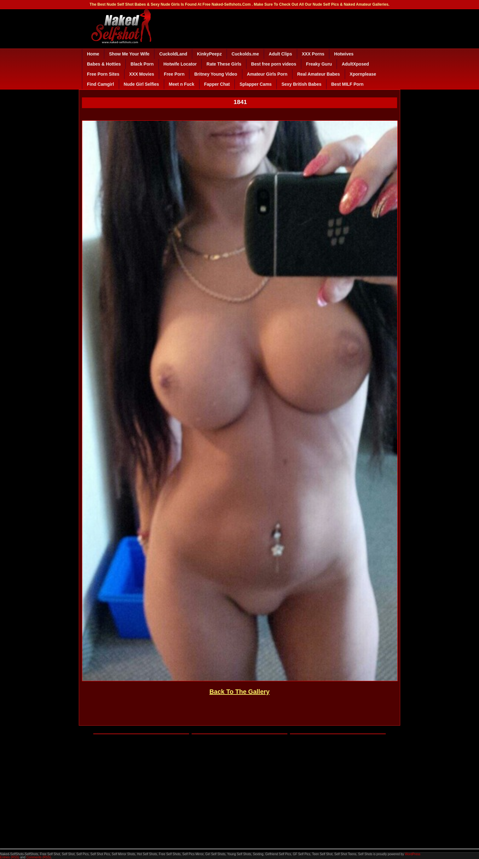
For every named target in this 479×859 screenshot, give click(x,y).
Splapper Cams (256, 84)
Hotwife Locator (180, 64)
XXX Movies (141, 74)
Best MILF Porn (347, 84)
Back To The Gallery (240, 691)
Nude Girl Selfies (141, 84)
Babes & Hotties (104, 64)
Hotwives (343, 53)
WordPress (412, 854)
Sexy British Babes (301, 84)
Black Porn (141, 64)
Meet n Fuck (181, 84)
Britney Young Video (215, 74)
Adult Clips (280, 53)
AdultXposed (355, 64)
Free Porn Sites (103, 74)
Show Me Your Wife (129, 53)
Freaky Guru (319, 64)
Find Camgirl (100, 84)
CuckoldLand (173, 53)
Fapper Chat (217, 84)
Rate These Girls (223, 64)
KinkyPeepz (209, 53)
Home (93, 53)
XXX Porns (313, 53)
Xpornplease (363, 74)
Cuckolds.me (245, 53)
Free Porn (174, 74)
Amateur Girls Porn (267, 74)
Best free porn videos (273, 64)
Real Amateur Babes (318, 74)
